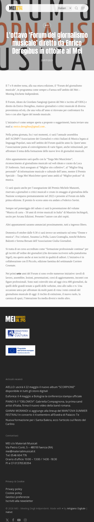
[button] (83, 8)
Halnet (9, 512)
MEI (47, 25)
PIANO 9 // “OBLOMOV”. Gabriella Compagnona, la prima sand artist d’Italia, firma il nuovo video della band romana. (44, 403)
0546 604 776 (19, 455)
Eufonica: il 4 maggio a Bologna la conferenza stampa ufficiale (44, 396)
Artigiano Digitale (76, 508)
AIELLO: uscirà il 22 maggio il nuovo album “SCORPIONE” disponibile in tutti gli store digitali (40, 389)
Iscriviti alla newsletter (19, 501)
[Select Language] (64, 8)
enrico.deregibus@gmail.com (29, 126)
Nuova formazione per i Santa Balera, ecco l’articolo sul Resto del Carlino (46, 422)
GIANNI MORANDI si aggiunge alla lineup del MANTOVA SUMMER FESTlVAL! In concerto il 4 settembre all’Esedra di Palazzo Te (46, 413)
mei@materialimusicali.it (20, 451)
